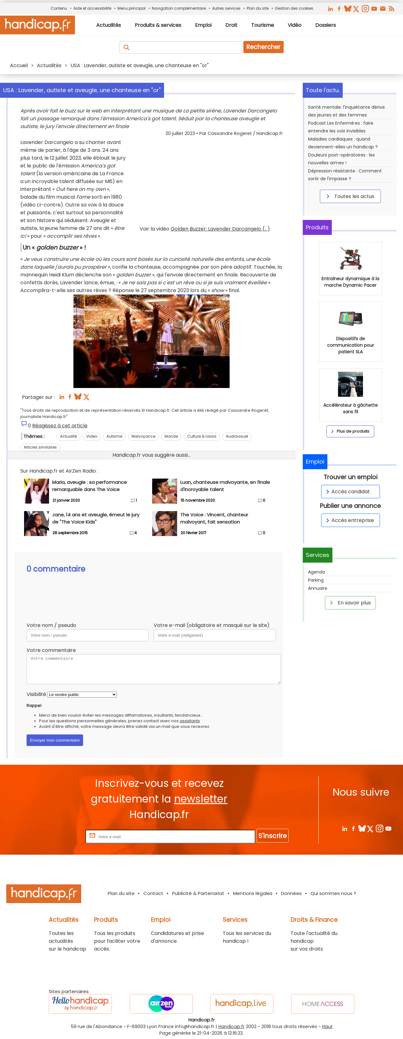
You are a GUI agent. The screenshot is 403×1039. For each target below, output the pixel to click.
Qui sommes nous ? (333, 893)
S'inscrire (272, 835)
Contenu (59, 8)
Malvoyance (143, 436)
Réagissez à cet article (59, 425)
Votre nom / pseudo (51, 625)
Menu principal (131, 8)
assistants (190, 720)
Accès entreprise (349, 520)
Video (91, 436)
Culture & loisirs (201, 436)
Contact (153, 893)
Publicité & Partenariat (198, 893)
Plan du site (258, 8)
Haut (327, 1026)
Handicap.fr (231, 1026)
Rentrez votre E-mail (59, 836)
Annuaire (317, 588)
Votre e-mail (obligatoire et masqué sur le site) (212, 625)
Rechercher (263, 47)
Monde (171, 436)
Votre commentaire (51, 650)
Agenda (316, 572)
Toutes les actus (349, 196)
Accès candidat (347, 491)
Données (291, 893)
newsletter (200, 799)
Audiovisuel (237, 436)
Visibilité (36, 694)
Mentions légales (252, 893)
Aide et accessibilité (92, 8)
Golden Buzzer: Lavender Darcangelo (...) (220, 228)
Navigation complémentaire (179, 8)
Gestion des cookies (294, 8)
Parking (316, 580)
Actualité (68, 436)
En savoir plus (349, 602)
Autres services (226, 8)
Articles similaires (40, 447)
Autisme (114, 436)
